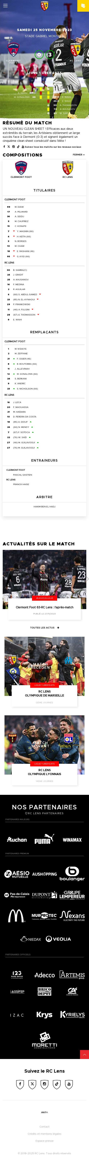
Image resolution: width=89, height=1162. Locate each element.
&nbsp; (84, 3)
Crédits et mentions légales (44, 1134)
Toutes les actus (44, 628)
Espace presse (45, 1141)
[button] (87, 579)
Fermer (79, 154)
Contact (44, 1127)
